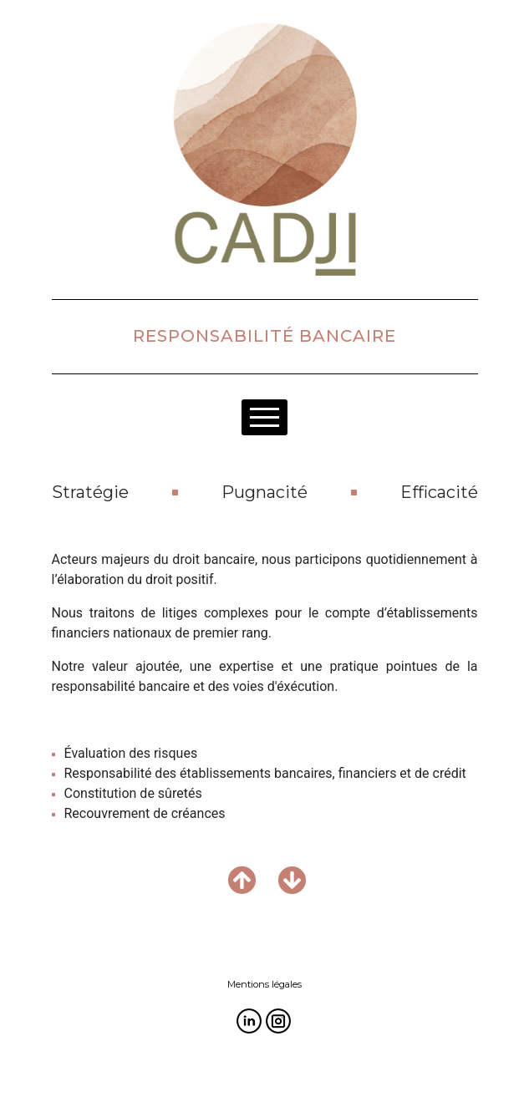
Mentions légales (264, 984)
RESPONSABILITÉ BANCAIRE (264, 336)
